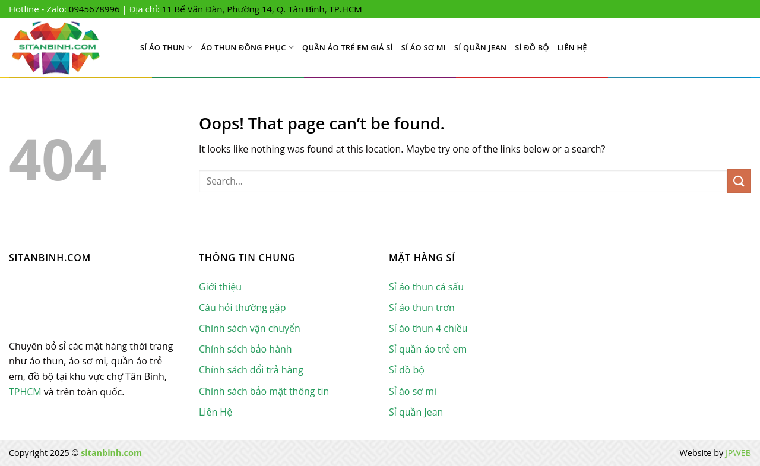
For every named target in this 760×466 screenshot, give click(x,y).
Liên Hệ (572, 47)
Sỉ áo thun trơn (422, 307)
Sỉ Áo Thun (166, 47)
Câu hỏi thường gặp (242, 307)
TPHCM (25, 391)
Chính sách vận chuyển (249, 328)
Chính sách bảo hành (245, 349)
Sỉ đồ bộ (532, 47)
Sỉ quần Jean (480, 47)
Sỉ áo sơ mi (423, 47)
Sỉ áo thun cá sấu (426, 286)
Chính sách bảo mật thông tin (264, 391)
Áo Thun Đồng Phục (247, 47)
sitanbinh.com (111, 452)
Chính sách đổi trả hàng (251, 369)
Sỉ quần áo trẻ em (428, 349)
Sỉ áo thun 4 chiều (428, 328)
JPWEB (738, 452)
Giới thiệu (220, 286)
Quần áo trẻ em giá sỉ (347, 47)
